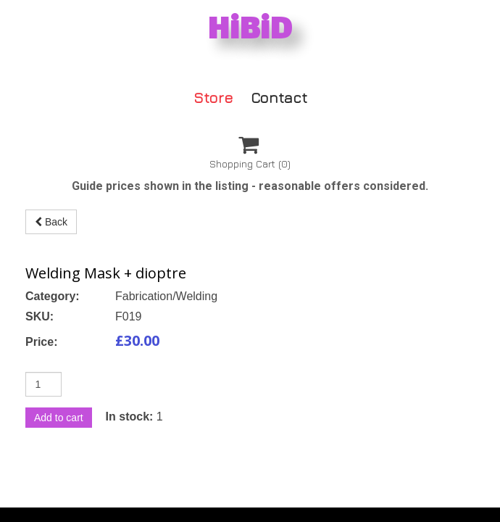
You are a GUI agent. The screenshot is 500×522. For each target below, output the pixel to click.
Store (213, 96)
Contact (279, 96)
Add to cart (58, 417)
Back (51, 222)
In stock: (130, 416)
